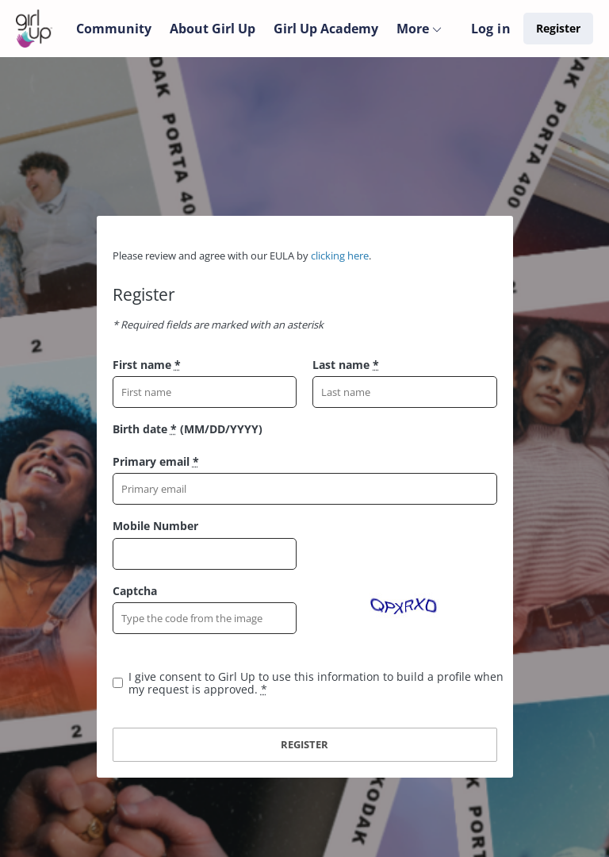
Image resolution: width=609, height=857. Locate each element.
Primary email (156, 461)
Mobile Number (155, 525)
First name (147, 364)
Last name (345, 364)
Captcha (135, 590)
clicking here (340, 255)
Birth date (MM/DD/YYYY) (187, 428)
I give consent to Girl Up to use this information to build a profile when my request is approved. (316, 683)
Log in (491, 28)
